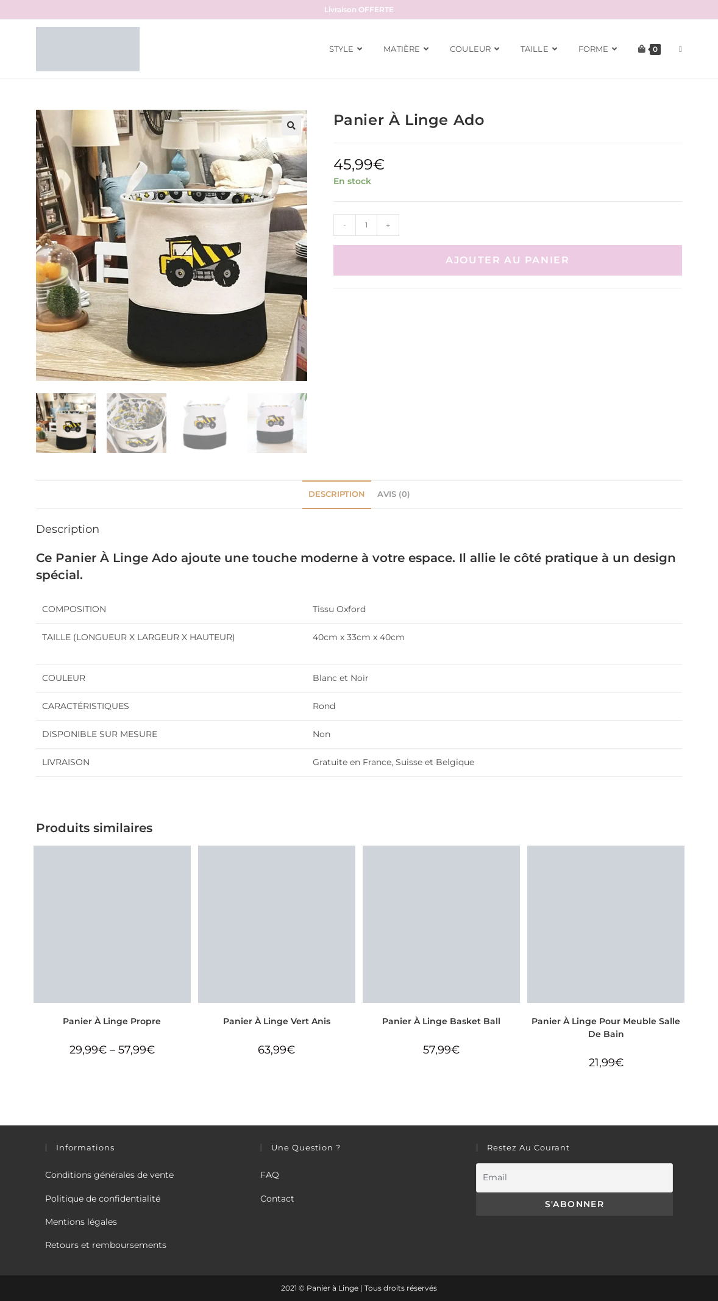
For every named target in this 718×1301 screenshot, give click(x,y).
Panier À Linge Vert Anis (276, 1021)
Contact (277, 1198)
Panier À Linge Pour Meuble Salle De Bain (605, 1027)
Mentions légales (81, 1221)
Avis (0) (393, 494)
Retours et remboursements (105, 1244)
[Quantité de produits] (366, 225)
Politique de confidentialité (102, 1198)
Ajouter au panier (507, 260)
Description (336, 494)
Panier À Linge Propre (112, 1021)
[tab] (336, 494)
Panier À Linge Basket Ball (441, 1021)
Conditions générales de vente (109, 1174)
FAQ (269, 1174)
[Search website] (680, 49)
